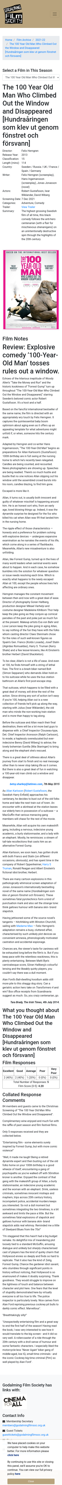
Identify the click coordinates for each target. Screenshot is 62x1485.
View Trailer (28, 207)
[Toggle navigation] (54, 14)
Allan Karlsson (14, 790)
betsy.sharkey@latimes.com (26, 784)
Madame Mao (24, 926)
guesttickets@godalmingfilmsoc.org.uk (25, 1434)
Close (31, 1481)
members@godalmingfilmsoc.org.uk (23, 1425)
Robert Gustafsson (36, 790)
